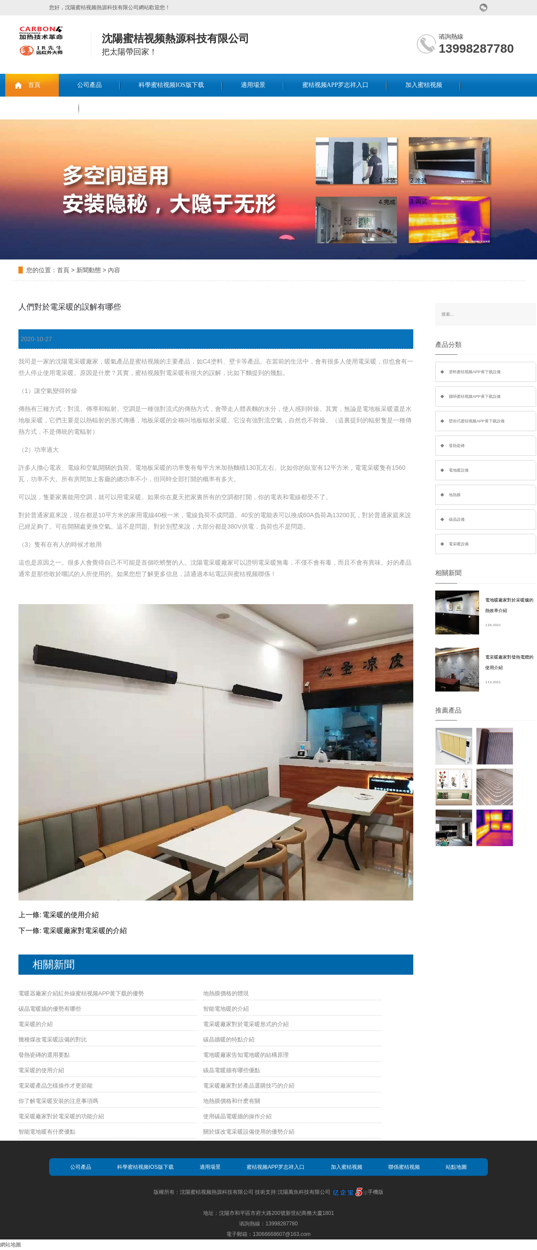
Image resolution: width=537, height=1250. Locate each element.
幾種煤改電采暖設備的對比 (52, 1039)
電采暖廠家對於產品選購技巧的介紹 (248, 1085)
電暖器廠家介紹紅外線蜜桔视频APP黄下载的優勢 (81, 993)
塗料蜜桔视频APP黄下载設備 (475, 372)
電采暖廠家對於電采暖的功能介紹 (61, 1116)
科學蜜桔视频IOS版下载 (171, 85)
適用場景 (253, 85)
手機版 (375, 1192)
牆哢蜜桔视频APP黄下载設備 (475, 396)
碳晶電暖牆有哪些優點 (231, 1070)
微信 (484, 7)
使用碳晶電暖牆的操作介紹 (237, 1116)
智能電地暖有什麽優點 (46, 1131)
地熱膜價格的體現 (226, 993)
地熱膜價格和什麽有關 (231, 1101)
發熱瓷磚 (457, 445)
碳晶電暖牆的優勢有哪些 (49, 1008)
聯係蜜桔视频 (42, 107)
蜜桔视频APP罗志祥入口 (335, 85)
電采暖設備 (459, 544)
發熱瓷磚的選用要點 (44, 1055)
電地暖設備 (459, 470)
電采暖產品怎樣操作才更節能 (55, 1085)
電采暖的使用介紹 (71, 915)
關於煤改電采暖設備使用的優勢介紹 (248, 1131)
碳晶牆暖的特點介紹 (228, 1039)
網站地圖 (10, 1245)
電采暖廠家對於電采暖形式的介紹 (246, 1024)
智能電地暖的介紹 (226, 1008)
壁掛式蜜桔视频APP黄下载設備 (477, 421)
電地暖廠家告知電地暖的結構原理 (246, 1055)
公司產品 (89, 85)
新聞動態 (88, 270)
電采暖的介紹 (35, 1024)
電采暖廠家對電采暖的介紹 (85, 930)
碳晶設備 (457, 519)
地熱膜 (455, 495)
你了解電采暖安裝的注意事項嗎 (58, 1101)
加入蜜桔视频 (423, 85)
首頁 (34, 85)
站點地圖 (456, 1167)
